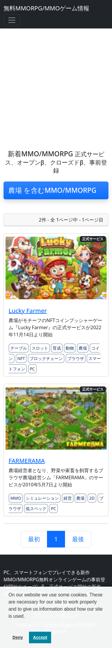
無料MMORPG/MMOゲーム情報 (46, 8)
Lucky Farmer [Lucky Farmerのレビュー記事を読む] (28, 311)
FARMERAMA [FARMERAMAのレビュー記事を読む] (27, 461)
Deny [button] (17, 637)
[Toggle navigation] (12, 20)
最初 (34, 539)
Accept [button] (40, 637)
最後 (78, 539)
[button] (9, 624)
